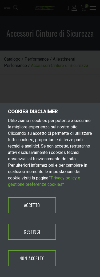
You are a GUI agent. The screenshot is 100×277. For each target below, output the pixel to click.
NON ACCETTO (32, 258)
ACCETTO (32, 205)
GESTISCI (32, 232)
